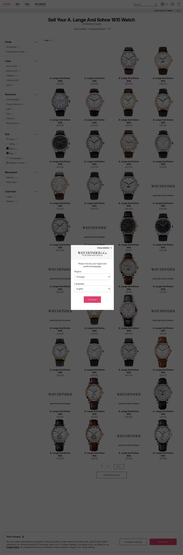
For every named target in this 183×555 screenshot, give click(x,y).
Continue (92, 299)
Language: (79, 283)
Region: (77, 271)
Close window (104, 248)
